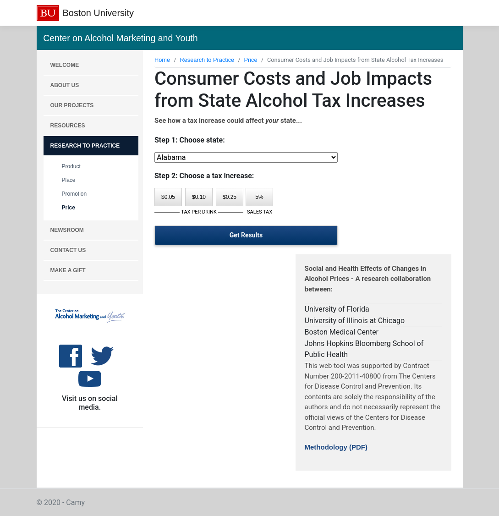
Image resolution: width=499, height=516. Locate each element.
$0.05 (168, 197)
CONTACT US (68, 250)
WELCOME (64, 65)
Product (71, 166)
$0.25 (229, 197)
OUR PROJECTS (72, 105)
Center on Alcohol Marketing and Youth (120, 38)
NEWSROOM (67, 230)
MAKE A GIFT (68, 270)
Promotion (74, 194)
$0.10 (199, 197)
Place (69, 180)
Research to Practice (207, 59)
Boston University (98, 13)
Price (68, 207)
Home (162, 59)
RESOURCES (67, 125)
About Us (64, 85)
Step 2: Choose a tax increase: (204, 175)
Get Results (246, 235)
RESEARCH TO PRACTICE (85, 146)
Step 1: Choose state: (189, 140)
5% (259, 197)
